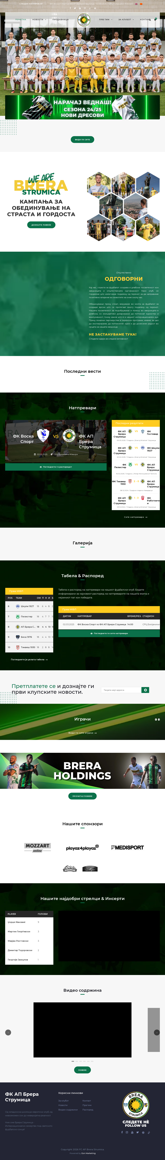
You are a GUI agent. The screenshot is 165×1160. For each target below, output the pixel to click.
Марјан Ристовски (18, 941)
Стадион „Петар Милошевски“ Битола (141, 474)
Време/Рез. (134, 616)
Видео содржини (68, 1110)
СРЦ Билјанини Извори (66, 454)
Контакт (145, 19)
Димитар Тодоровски (20, 950)
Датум (67, 616)
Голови (43, 914)
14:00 (130, 624)
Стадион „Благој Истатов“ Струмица (141, 440)
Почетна (20, 19)
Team (19, 598)
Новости (37, 19)
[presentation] (8, 1032)
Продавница (60, 19)
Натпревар (84, 616)
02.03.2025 (68, 624)
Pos (10, 598)
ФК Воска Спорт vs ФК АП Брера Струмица (101, 624)
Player (12, 914)
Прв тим (104, 19)
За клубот (125, 19)
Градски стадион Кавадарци (141, 490)
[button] (73, 1061)
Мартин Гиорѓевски (19, 931)
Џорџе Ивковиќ (16, 922)
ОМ (39, 598)
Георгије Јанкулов (18, 960)
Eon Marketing (88, 1153)
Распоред (87, 1110)
